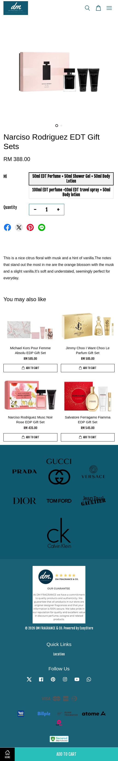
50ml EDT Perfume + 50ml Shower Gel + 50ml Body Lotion (71, 178)
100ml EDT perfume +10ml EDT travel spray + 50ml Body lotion (71, 192)
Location (59, 654)
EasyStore (86, 628)
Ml (5, 176)
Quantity (10, 207)
